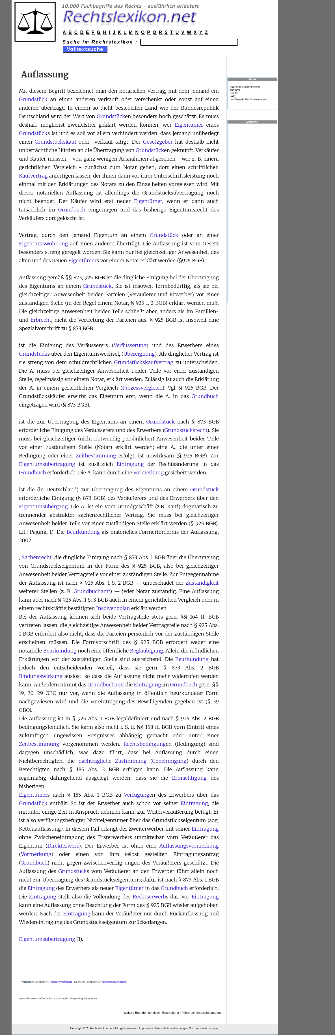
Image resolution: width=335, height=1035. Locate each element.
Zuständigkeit (202, 583)
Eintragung (130, 464)
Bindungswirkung (40, 676)
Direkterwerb (63, 845)
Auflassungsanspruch (114, 981)
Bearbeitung (170, 1012)
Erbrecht (41, 320)
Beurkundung (83, 532)
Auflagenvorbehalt (61, 981)
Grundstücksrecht (185, 430)
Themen (235, 90)
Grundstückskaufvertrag (143, 362)
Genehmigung (169, 761)
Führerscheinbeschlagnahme (201, 1012)
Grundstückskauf (55, 142)
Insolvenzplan (113, 608)
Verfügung (136, 795)
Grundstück (33, 99)
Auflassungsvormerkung (189, 845)
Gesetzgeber (158, 142)
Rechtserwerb (149, 896)
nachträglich (93, 761)
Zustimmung (131, 761)
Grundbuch (71, 209)
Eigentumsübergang (43, 506)
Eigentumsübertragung (47, 464)
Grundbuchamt (92, 591)
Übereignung (139, 354)
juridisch (153, 1012)
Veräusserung (130, 345)
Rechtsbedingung (145, 744)
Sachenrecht (37, 557)
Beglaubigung (146, 650)
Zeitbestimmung (96, 455)
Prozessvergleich (142, 387)
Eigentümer (189, 125)
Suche (233, 93)
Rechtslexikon (99, 1028)
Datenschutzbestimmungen (171, 1028)
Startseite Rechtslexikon (245, 86)
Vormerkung (148, 472)
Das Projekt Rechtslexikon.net (248, 99)
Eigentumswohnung (43, 243)
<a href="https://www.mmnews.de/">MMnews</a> (252, 213)
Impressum (146, 1028)
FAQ (232, 96)
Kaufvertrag (33, 175)
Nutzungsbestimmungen (204, 1028)
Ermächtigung (189, 778)
